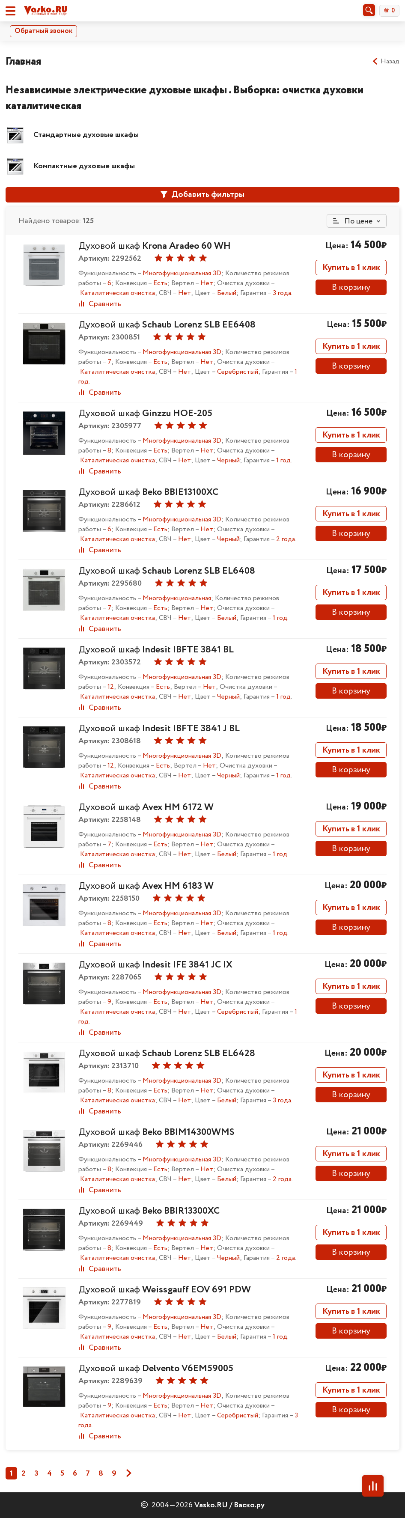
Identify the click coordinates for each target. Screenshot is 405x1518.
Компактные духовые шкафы (84, 166)
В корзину (351, 287)
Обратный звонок (43, 31)
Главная (23, 61)
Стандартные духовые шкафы (86, 134)
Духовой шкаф (154, 246)
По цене (352, 221)
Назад (385, 61)
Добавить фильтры (202, 194)
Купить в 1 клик (351, 268)
